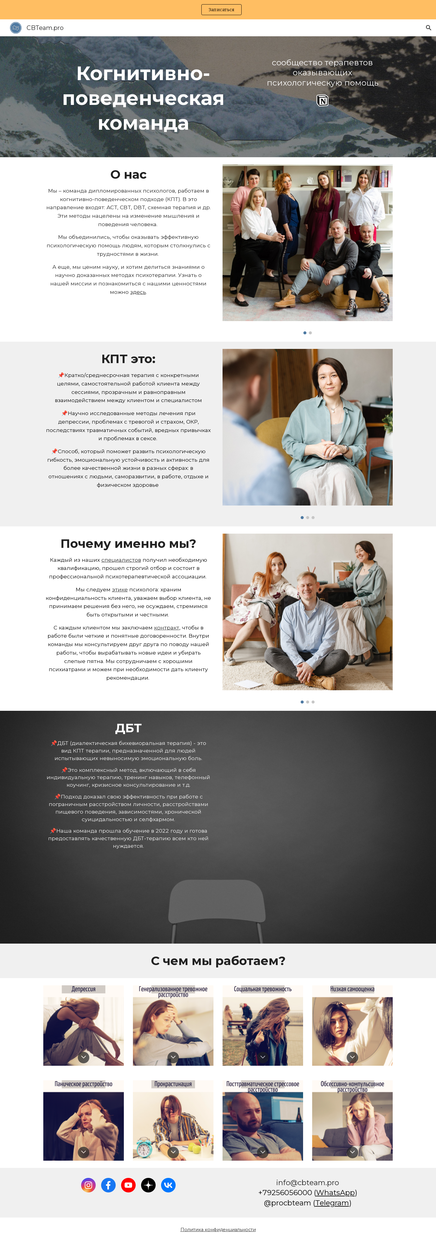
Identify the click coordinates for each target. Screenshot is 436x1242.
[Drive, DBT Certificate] (308, 827)
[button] (428, 28)
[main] (143, 96)
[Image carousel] (308, 249)
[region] (218, 9)
